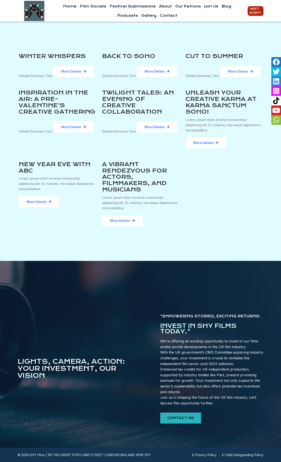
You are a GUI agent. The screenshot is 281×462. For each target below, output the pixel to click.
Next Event (255, 11)
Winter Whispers (52, 56)
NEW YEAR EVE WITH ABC (54, 167)
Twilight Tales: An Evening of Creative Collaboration (138, 102)
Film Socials (93, 6)
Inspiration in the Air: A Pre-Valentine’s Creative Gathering (57, 102)
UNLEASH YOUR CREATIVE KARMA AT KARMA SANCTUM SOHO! (221, 102)
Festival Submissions (133, 6)
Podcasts (127, 15)
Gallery (149, 15)
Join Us (211, 6)
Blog (226, 6)
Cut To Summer (214, 56)
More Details (73, 71)
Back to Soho (128, 56)
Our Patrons (188, 6)
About (165, 6)
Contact (168, 15)
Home (70, 6)
